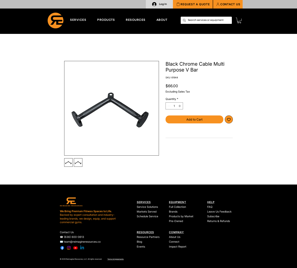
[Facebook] (62, 247)
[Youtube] (75, 247)
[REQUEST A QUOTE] (193, 4)
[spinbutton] (174, 106)
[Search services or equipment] (206, 20)
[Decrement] (168, 106)
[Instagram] (68, 247)
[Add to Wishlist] (229, 119)
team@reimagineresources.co (82, 241)
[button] (228, 4)
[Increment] (180, 106)
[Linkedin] (82, 247)
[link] (239, 20)
